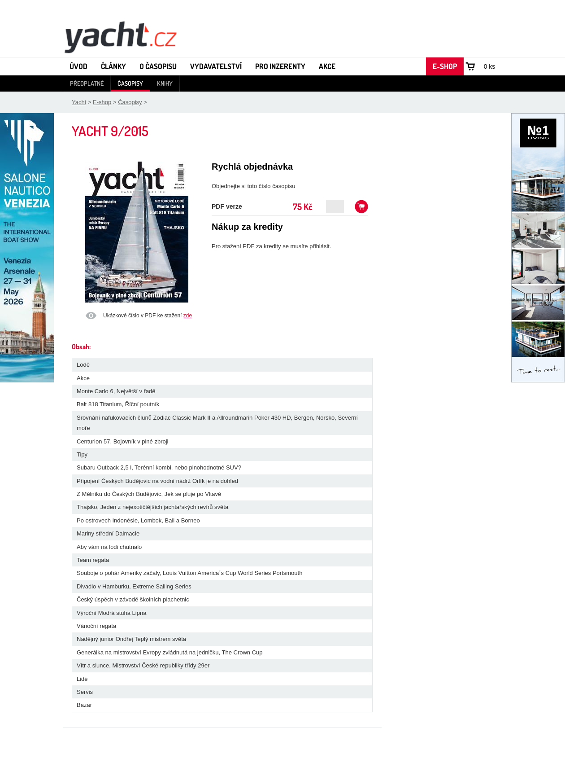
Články (113, 66)
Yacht (79, 102)
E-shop (445, 66)
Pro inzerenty (280, 66)
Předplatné (87, 83)
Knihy (165, 83)
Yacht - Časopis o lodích (120, 36)
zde (187, 315)
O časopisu (158, 66)
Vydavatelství (216, 66)
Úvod (78, 66)
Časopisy (130, 83)
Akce (327, 66)
